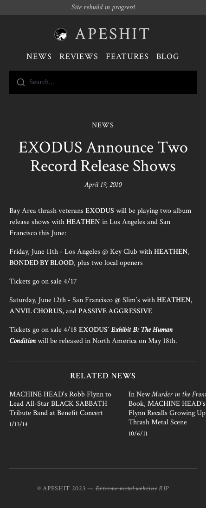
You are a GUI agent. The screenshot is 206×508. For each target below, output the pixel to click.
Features (127, 56)
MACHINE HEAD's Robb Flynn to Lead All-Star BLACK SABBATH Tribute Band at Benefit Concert (60, 403)
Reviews (78, 56)
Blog (168, 56)
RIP (164, 488)
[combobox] (103, 82)
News (39, 56)
